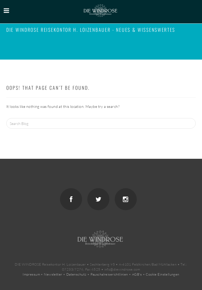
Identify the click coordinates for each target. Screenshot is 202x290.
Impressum (31, 274)
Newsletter (53, 274)
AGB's (137, 274)
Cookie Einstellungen (162, 274)
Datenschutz (76, 274)
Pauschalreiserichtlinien (109, 274)
